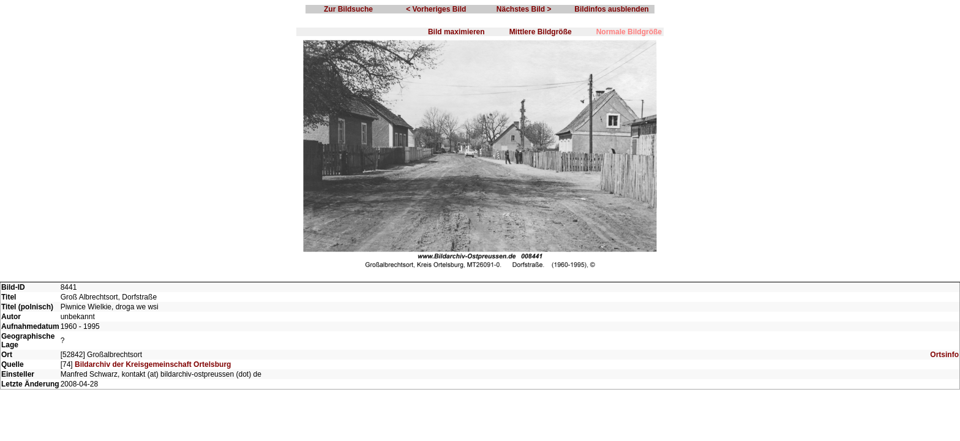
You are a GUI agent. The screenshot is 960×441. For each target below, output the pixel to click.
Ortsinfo (944, 354)
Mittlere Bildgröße (540, 32)
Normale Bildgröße (629, 32)
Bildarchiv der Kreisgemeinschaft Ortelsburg (153, 364)
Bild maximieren (456, 32)
